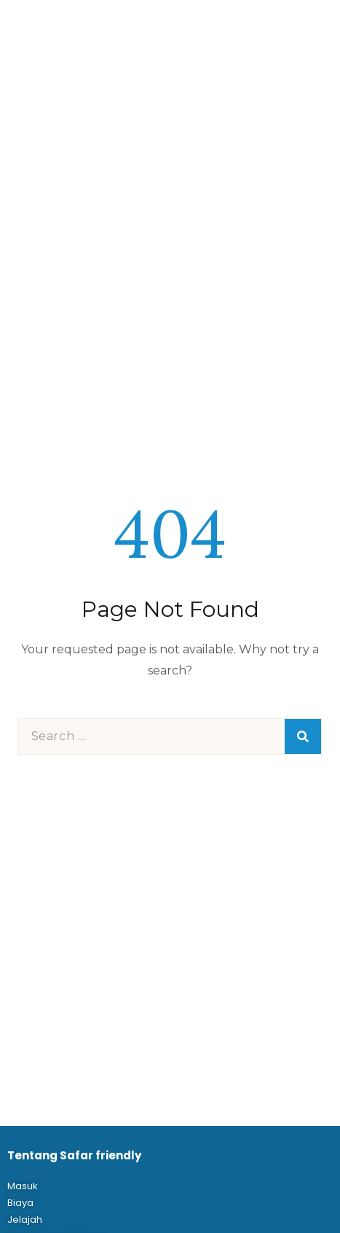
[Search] (303, 736)
